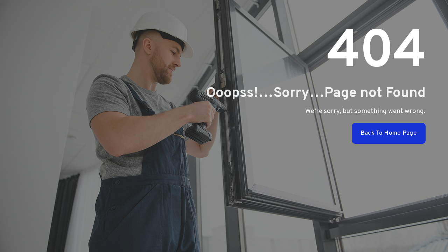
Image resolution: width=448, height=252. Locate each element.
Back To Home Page (388, 133)
